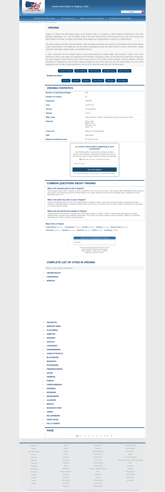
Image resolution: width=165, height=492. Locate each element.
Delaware (34, 472)
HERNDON (51, 377)
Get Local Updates (95, 169)
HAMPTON (51, 334)
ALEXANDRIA (52, 330)
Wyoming (130, 480)
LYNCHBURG (52, 346)
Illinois (66, 448)
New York (98, 460)
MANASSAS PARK (54, 408)
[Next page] (111, 435)
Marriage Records (109, 71)
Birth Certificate (81, 71)
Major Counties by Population (92, 18)
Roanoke (80, 230)
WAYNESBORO (53, 396)
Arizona (33, 454)
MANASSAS (51, 361)
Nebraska (98, 445)
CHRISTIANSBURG (54, 385)
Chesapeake (69, 227)
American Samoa (34, 451)
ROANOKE (51, 338)
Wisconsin (130, 477)
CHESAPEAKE (52, 277)
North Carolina (98, 80)
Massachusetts (66, 471)
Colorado (34, 463)
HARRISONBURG (54, 350)
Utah (130, 463)
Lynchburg (108, 230)
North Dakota (98, 466)
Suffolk (94, 230)
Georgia (34, 477)
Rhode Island (98, 486)
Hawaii (33, 483)
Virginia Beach (51, 227)
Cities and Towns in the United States (31, 22)
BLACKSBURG (53, 357)
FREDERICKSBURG (55, 369)
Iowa (66, 454)
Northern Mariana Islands (98, 469)
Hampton (65, 230)
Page (50, 430)
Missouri (66, 483)
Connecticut (33, 469)
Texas (130, 454)
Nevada (98, 448)
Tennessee (110, 80)
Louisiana (66, 463)
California (33, 460)
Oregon (98, 477)
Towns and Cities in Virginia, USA (70, 6)
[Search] (143, 12)
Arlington (99, 227)
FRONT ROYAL (53, 420)
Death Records (94, 71)
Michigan (66, 474)
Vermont (130, 466)
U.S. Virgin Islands (130, 457)
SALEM (50, 373)
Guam (34, 480)
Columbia (66, 80)
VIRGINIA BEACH (54, 273)
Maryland (86, 80)
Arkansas (33, 457)
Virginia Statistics (60, 88)
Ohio (98, 471)
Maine (66, 466)
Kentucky (76, 80)
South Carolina (130, 445)
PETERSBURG (52, 365)
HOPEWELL (51, 388)
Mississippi (66, 480)
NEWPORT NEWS (54, 326)
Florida (33, 475)
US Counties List (67, 18)
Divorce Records (124, 71)
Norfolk (85, 227)
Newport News (116, 227)
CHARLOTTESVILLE (55, 353)
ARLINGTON (52, 322)
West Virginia (122, 80)
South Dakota (130, 448)
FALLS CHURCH (53, 423)
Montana (66, 486)
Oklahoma (98, 474)
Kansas (66, 457)
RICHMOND (51, 392)
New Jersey (98, 454)
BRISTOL (50, 404)
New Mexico (98, 457)
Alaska (33, 448)
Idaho (66, 445)
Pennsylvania (98, 480)
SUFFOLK (51, 342)
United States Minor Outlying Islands (130, 460)
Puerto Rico (98, 483)
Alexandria (50, 230)
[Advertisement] (95, 301)
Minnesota (66, 477)
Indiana (66, 451)
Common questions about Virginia (71, 183)
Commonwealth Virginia (50, 22)
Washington (130, 471)
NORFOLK (51, 281)
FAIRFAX (50, 381)
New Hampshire (98, 451)
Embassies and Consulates (120, 18)
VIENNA (50, 412)
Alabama (34, 446)
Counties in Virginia (65, 71)
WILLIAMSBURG (53, 416)
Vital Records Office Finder (44, 18)
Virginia (130, 469)
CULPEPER (51, 400)
